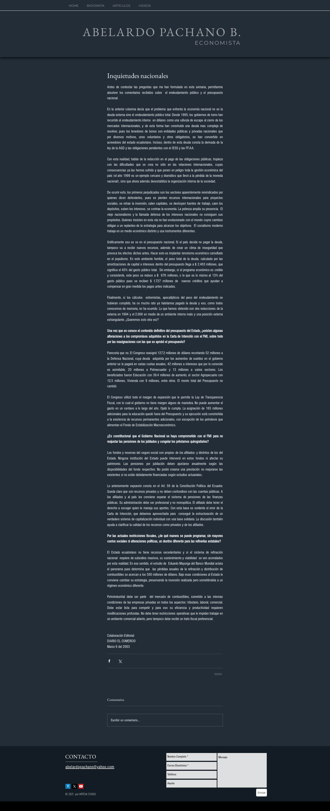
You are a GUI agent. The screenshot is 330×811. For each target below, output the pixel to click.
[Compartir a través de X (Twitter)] (120, 661)
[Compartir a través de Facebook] (109, 661)
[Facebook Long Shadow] (67, 786)
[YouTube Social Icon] (80, 786)
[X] (74, 786)
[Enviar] (261, 792)
